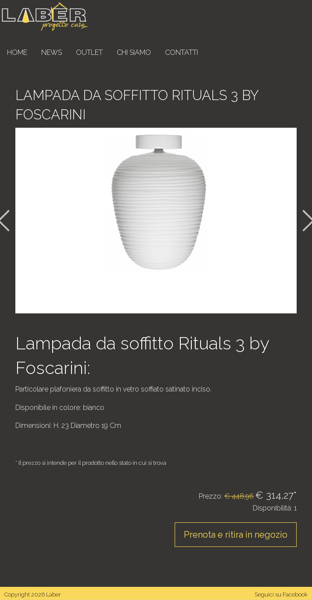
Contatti (181, 52)
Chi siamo (134, 52)
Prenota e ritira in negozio (235, 534)
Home (17, 52)
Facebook (295, 594)
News (51, 52)
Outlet (89, 52)
